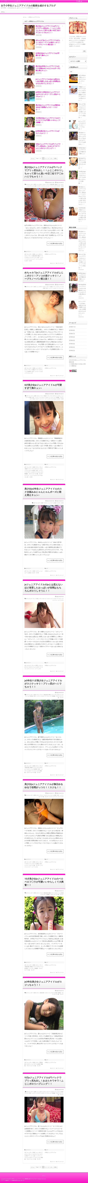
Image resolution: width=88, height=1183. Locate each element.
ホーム (2, 12)
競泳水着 (52, 184)
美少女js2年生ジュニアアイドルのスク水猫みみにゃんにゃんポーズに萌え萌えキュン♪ (48, 68)
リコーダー (42, 397)
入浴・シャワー (37, 186)
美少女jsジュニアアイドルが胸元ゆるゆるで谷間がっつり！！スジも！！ (48, 107)
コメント (53, 263)
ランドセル (53, 399)
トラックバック (60, 263)
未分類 (29, 371)
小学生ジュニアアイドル (50, 254)
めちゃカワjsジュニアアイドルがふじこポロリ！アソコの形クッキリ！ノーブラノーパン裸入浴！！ (48, 42)
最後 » (55, 158)
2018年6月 (72, 337)
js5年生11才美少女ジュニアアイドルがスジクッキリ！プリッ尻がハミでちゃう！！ (48, 94)
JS (26, 184)
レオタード (55, 288)
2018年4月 (72, 343)
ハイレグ (38, 1093)
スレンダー (30, 184)
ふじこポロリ (39, 184)
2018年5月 (72, 340)
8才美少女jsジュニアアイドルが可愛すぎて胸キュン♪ (47, 54)
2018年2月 (72, 350)
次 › (51, 158)
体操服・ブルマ (59, 397)
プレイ (48, 184)
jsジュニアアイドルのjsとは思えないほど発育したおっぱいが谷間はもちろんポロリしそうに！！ (48, 81)
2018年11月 (72, 327)
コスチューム (28, 257)
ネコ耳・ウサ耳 (60, 186)
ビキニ (44, 184)
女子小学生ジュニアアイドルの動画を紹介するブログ (28, 5)
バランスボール (53, 396)
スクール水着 (28, 397)
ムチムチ (30, 598)
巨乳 (37, 598)
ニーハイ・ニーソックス (51, 186)
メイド (43, 186)
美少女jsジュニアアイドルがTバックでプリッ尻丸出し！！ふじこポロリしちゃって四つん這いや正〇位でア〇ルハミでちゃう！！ (48, 29)
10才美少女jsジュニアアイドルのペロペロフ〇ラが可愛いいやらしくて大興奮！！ (48, 120)
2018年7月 (72, 333)
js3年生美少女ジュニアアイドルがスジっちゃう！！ (47, 132)
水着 (35, 184)
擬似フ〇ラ (57, 184)
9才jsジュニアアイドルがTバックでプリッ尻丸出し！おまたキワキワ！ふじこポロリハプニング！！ (48, 146)
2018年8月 (72, 330)
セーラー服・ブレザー (34, 399)
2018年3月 (72, 347)
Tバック (32, 186)
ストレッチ (61, 288)
